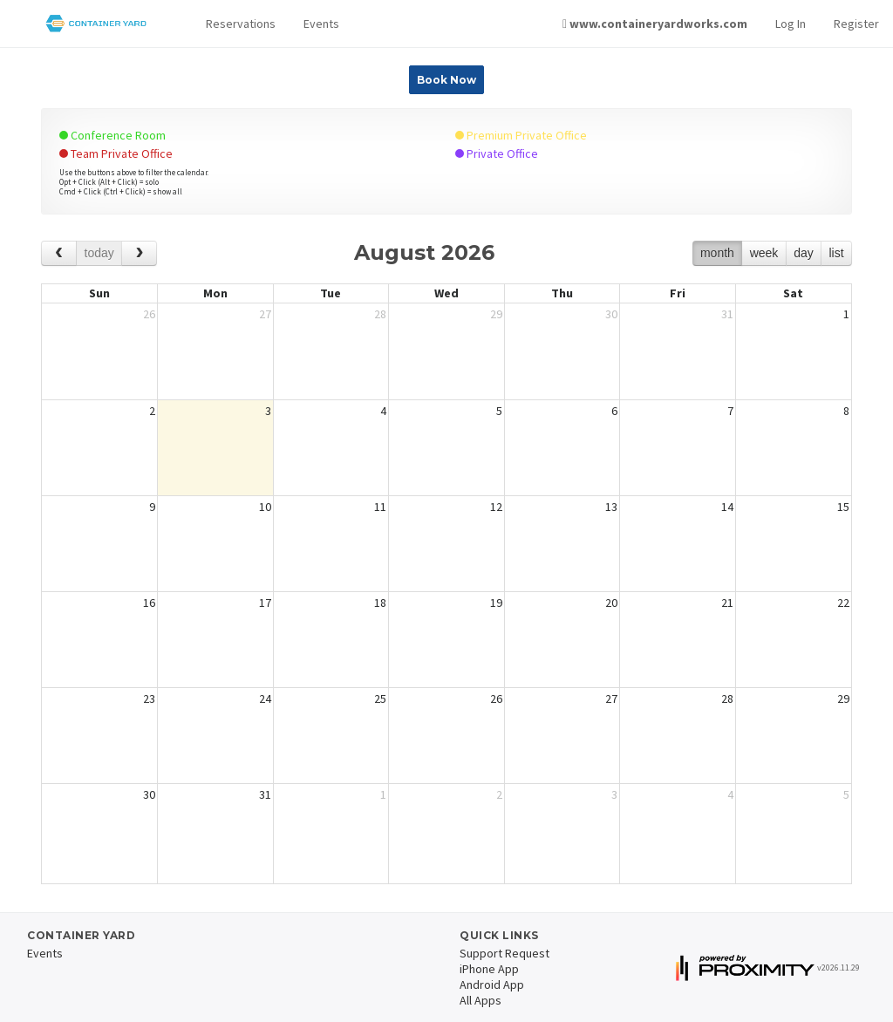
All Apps (480, 1000)
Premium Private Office (521, 135)
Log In (790, 23)
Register (856, 23)
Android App (492, 984)
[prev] (59, 253)
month (717, 253)
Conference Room (112, 135)
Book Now (446, 79)
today (99, 253)
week (764, 253)
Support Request (504, 953)
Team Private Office (116, 153)
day (804, 253)
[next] (139, 253)
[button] (241, 24)
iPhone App (489, 969)
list (835, 253)
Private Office (496, 153)
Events (321, 23)
